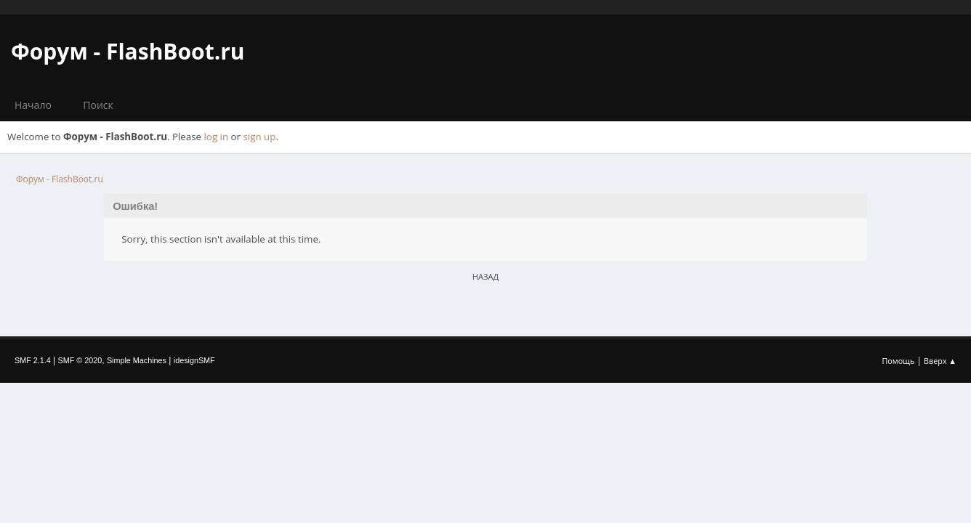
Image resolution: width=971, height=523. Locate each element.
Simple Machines (136, 360)
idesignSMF (194, 360)
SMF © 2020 (80, 360)
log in (216, 136)
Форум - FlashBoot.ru (128, 51)
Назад (485, 276)
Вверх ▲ (940, 360)
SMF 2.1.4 (33, 360)
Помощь (898, 360)
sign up (259, 136)
